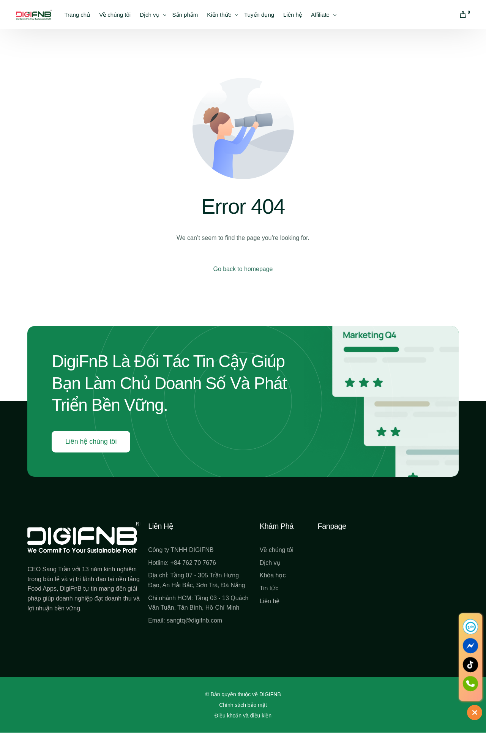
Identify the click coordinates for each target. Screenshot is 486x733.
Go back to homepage (243, 269)
